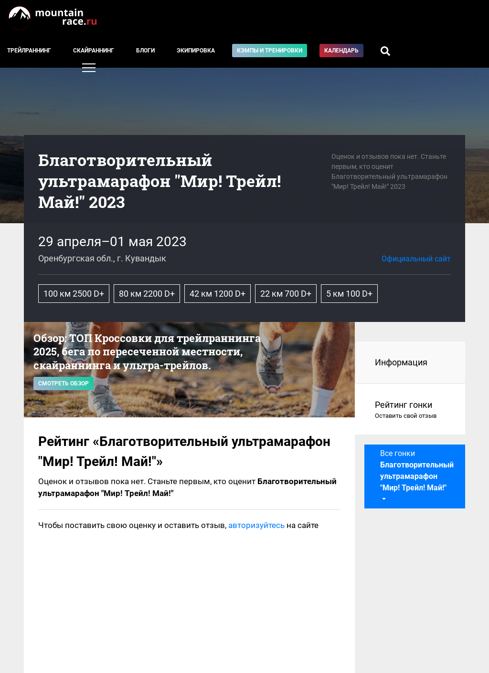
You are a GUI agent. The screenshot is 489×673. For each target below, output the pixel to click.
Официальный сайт (416, 258)
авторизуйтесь (256, 525)
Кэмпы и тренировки (269, 50)
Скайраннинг (93, 50)
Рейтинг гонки (410, 410)
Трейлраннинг (29, 50)
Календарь (341, 50)
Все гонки (417, 470)
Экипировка (196, 50)
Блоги (145, 50)
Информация (401, 362)
